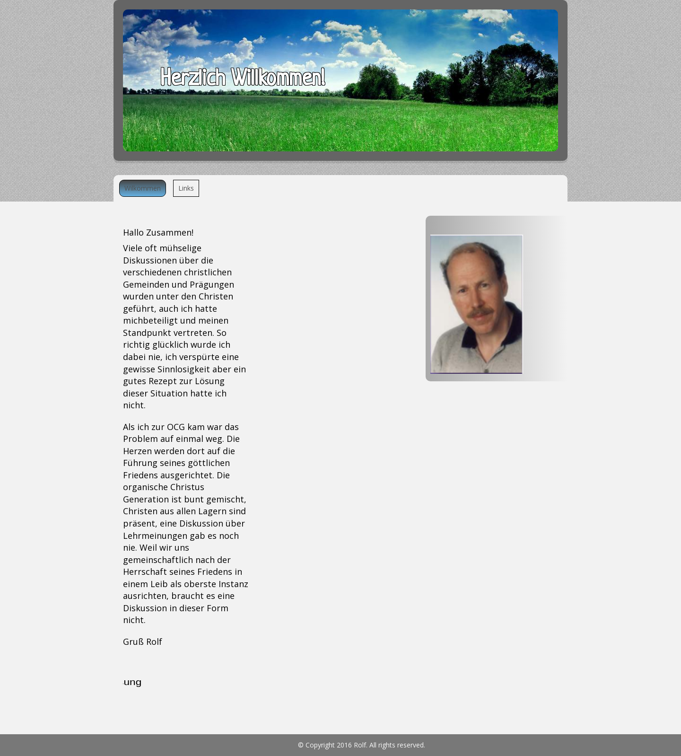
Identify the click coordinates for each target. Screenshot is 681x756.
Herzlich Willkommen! (242, 80)
